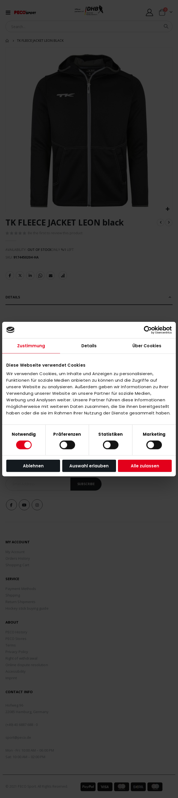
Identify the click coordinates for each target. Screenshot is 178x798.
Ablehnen (33, 466)
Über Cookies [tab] (146, 345)
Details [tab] (89, 345)
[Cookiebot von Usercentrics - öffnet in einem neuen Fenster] (148, 330)
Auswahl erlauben (89, 466)
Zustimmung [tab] (31, 345)
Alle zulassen (145, 466)
